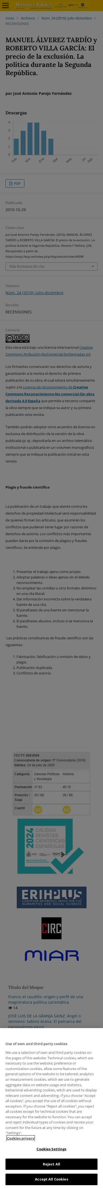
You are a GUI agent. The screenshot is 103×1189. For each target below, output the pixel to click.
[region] (51, 1108)
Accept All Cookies (51, 1179)
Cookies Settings (51, 1149)
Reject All (51, 1164)
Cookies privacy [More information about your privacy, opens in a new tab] (20, 1138)
